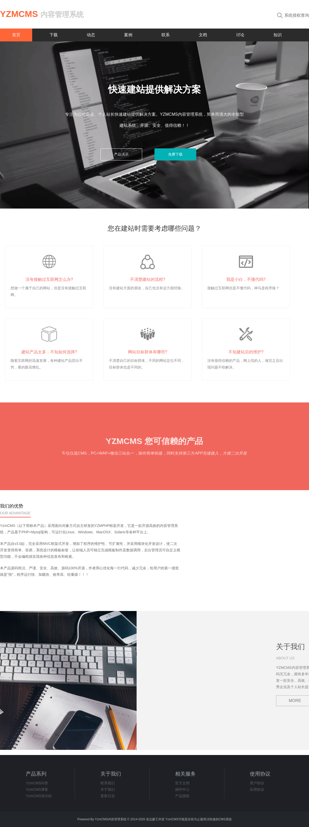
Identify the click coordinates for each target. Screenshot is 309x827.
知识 (277, 35)
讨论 (240, 35)
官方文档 (182, 783)
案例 (128, 35)
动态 (91, 35)
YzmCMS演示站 (39, 796)
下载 (53, 35)
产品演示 (121, 154)
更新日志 (107, 796)
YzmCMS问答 (37, 783)
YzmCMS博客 (37, 789)
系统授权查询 (293, 15)
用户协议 (257, 783)
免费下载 (175, 154)
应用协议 (257, 789)
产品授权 (182, 796)
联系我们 (107, 783)
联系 (165, 35)
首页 (16, 35)
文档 (203, 35)
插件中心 (182, 789)
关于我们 (107, 789)
